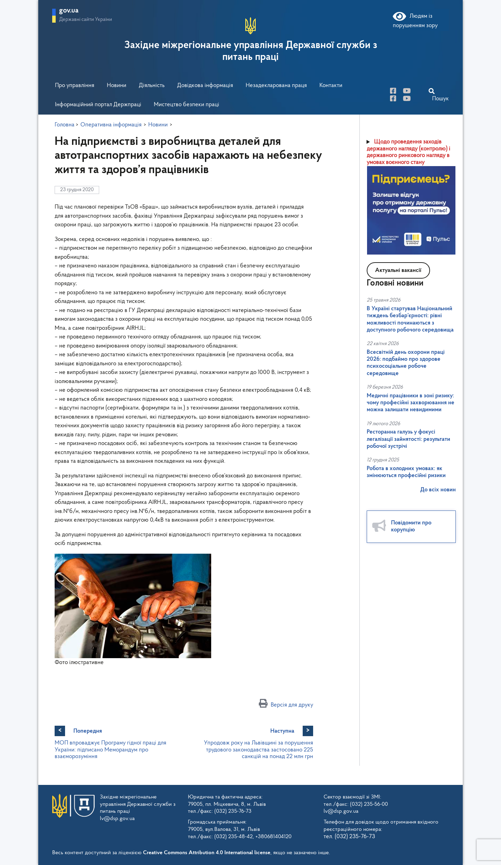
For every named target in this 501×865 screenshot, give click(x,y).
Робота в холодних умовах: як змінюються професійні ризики (406, 472)
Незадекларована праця (276, 85)
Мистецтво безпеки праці (186, 105)
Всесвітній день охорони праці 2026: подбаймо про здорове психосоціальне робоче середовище (406, 362)
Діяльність (152, 85)
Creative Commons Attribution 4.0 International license (206, 853)
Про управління (74, 85)
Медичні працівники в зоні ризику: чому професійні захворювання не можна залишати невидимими (410, 403)
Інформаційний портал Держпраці (98, 105)
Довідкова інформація (205, 85)
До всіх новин (438, 490)
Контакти (330, 85)
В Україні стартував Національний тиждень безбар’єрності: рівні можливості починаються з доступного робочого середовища (410, 319)
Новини (116, 85)
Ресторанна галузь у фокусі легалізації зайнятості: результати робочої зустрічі (408, 439)
